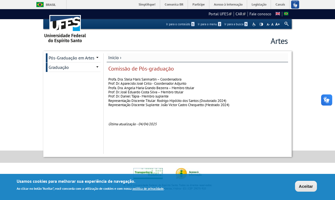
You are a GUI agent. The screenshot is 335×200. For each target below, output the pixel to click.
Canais (280, 4)
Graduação (59, 67)
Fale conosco (260, 13)
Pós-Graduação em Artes (71, 58)
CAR (241, 13)
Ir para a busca (236, 24)
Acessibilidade (254, 24)
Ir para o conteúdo (180, 24)
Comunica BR (174, 4)
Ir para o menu (209, 24)
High (261, 24)
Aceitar (306, 187)
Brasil (51, 4)
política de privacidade (148, 189)
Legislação (259, 4)
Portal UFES (220, 13)
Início (113, 57)
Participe (198, 4)
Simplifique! (147, 4)
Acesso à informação (228, 4)
